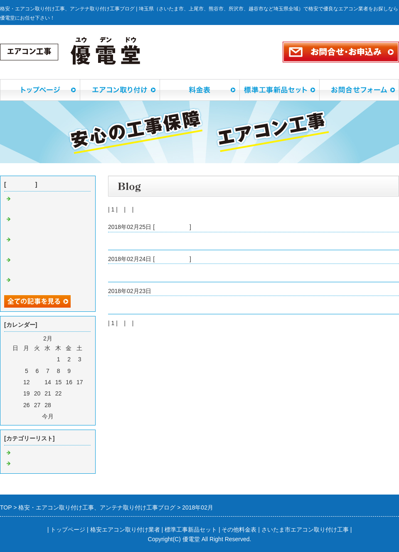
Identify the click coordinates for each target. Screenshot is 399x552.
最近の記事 (20, 184)
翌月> (62, 416)
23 (69, 393)
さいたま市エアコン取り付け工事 (305, 529)
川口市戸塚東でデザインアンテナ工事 (157, 241)
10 (79, 371)
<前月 (32, 416)
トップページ (67, 529)
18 (15, 393)
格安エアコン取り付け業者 (125, 529)
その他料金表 (239, 529)
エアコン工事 (172, 259)
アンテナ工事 (172, 227)
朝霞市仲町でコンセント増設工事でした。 (163, 304)
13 (37, 382)
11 (15, 382)
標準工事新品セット (191, 529)
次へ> (142, 209)
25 (15, 405)
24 (79, 393)
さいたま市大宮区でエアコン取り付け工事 (163, 272)
